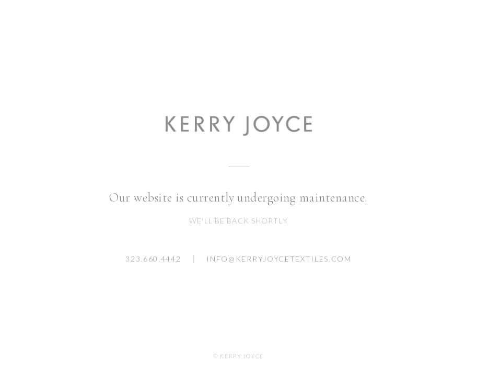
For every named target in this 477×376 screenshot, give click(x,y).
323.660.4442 (153, 258)
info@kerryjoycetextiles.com (278, 258)
